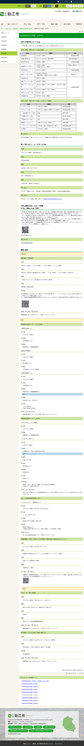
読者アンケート (5, 33)
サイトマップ (58, 743)
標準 (27, 6)
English (69, 6)
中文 (74, 6)
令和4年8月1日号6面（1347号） (30, 697)
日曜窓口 (38, 727)
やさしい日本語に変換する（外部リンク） (42, 730)
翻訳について (27, 743)
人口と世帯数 (28, 727)
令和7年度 (3, 41)
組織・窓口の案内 (49, 727)
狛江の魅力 (67, 24)
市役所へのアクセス (15, 727)
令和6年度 (3, 45)
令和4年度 (15, 28)
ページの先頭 (79, 673)
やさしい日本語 (64, 1)
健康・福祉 (54, 24)
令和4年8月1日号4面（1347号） (30, 692)
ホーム (2, 24)
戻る (72, 673)
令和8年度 (3, 37)
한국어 (80, 6)
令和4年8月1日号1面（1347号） (30, 683)
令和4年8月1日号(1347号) (26, 28)
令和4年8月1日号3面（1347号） (30, 689)
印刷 (81, 31)
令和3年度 (3, 57)
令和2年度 (3, 61)
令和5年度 (3, 49)
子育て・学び (41, 24)
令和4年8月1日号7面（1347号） (30, 700)
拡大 (33, 6)
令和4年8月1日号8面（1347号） (30, 703)
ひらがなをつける (77, 1)
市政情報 (79, 24)
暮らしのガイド (13, 24)
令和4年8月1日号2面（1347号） (30, 686)
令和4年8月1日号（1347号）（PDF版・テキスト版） (35, 681)
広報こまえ (8, 28)
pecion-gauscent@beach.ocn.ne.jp (53, 199)
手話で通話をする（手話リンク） (19, 730)
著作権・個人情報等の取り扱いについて (42, 743)
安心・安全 (27, 24)
